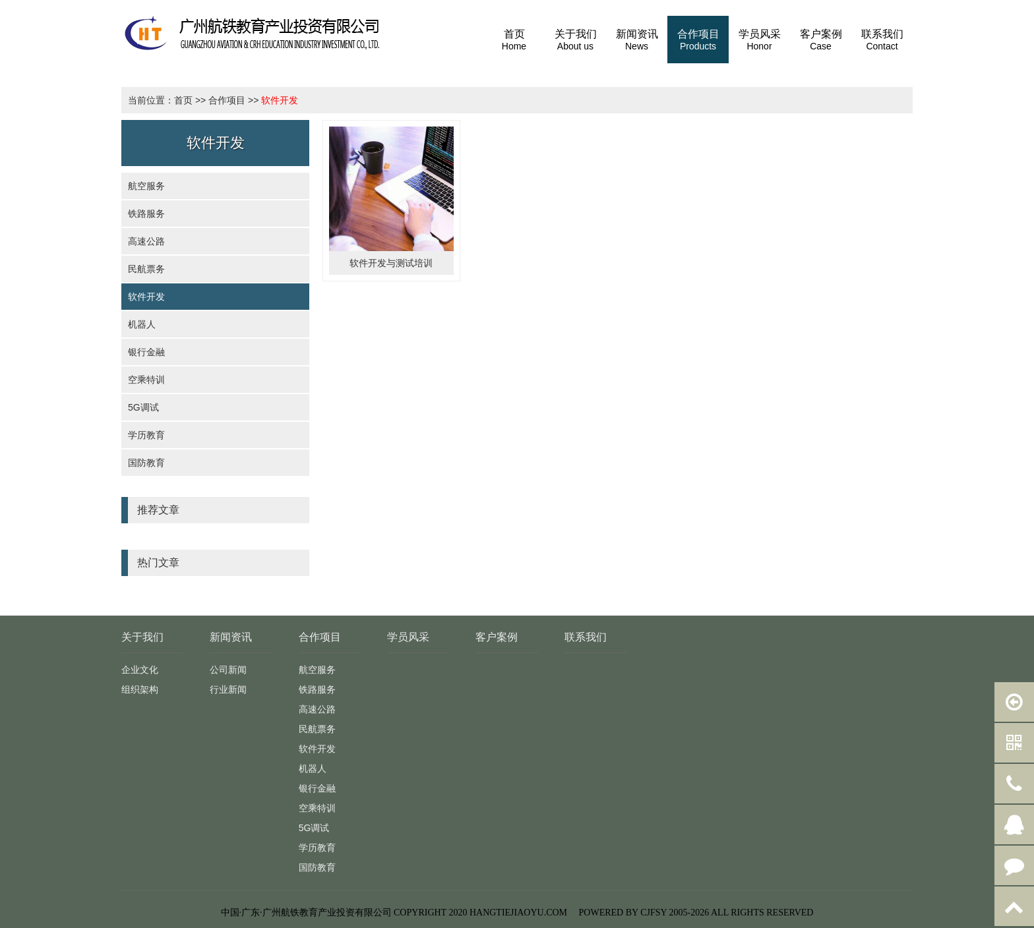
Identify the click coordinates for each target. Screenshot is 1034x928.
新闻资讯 (231, 637)
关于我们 (142, 637)
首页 (183, 100)
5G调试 (143, 407)
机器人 (142, 324)
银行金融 (146, 352)
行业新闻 (228, 689)
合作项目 (226, 100)
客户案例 (496, 637)
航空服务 (146, 186)
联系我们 (585, 637)
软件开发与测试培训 (391, 263)
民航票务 (146, 269)
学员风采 (408, 637)
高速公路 (146, 241)
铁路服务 (146, 213)
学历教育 (146, 435)
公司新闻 (228, 669)
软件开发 (279, 100)
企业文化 (139, 669)
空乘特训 (146, 379)
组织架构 (139, 689)
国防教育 (146, 462)
